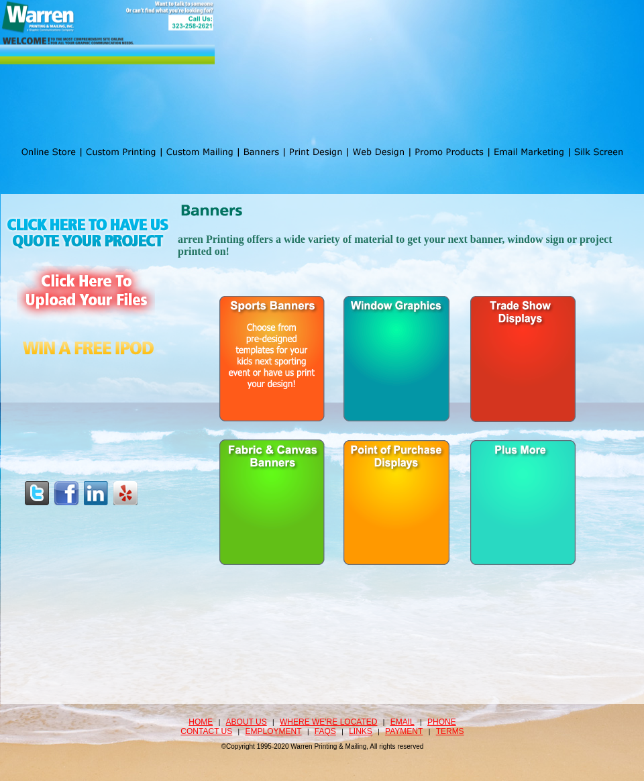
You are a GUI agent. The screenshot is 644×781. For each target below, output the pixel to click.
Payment (404, 731)
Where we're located (328, 722)
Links (360, 731)
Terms (450, 731)
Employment (274, 731)
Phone (441, 722)
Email (402, 722)
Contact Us (206, 731)
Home (201, 722)
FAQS (325, 731)
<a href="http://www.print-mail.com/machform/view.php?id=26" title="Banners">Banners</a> (397, 429)
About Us (246, 722)
